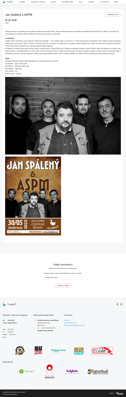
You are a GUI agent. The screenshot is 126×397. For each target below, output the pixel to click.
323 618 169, (45, 328)
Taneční (53, 2)
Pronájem (66, 320)
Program (22, 2)
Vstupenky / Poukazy (38, 2)
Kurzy (80, 2)
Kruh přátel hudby (67, 2)
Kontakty (91, 2)
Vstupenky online (112, 14)
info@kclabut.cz (12, 323)
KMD (116, 2)
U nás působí (104, 2)
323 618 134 (52, 328)
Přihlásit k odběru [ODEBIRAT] (63, 285)
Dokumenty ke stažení (70, 323)
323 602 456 (11, 320)
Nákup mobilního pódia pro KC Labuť (74, 325)
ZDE (52, 330)
